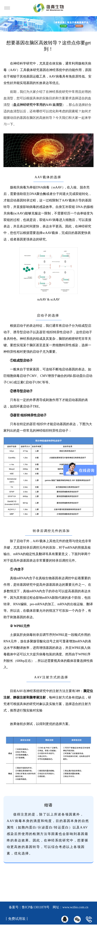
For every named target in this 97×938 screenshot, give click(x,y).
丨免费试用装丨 (17, 919)
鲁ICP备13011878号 (35, 907)
